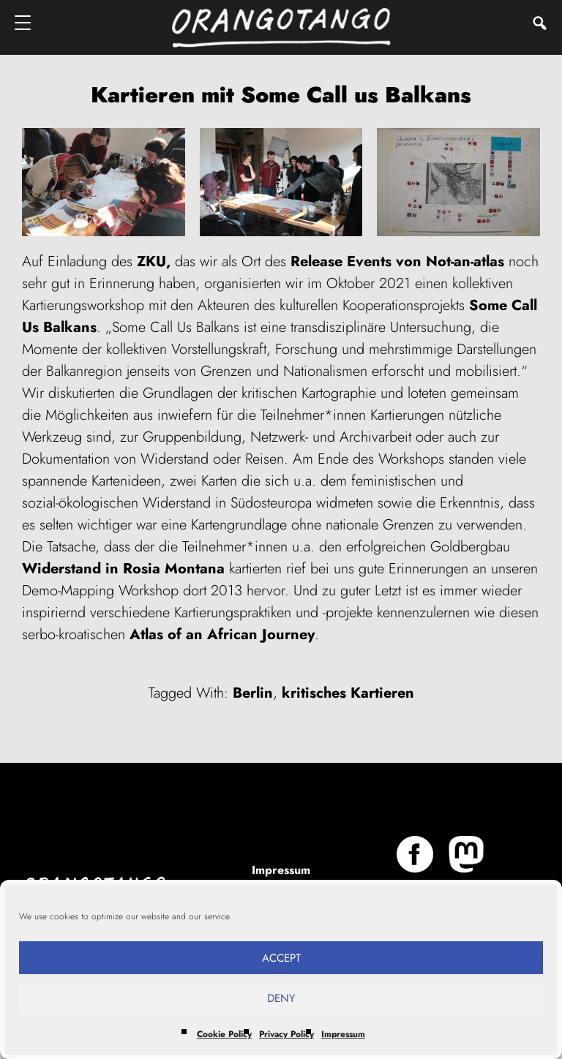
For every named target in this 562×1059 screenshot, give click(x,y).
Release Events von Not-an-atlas (397, 261)
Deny (281, 998)
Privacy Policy (286, 1034)
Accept (281, 958)
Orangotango (281, 27)
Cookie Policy (224, 1034)
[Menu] (23, 22)
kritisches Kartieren (348, 693)
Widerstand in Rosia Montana (123, 568)
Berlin (253, 693)
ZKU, (154, 261)
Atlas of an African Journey (222, 634)
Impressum (343, 1034)
